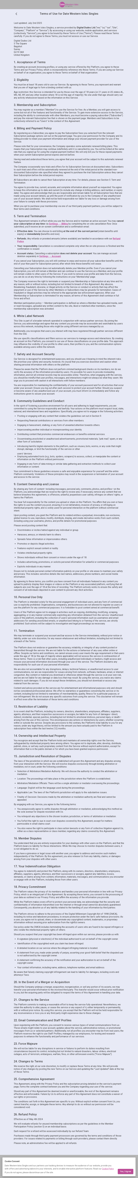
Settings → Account (50, 256)
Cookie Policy (108, 1169)
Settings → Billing (58, 223)
